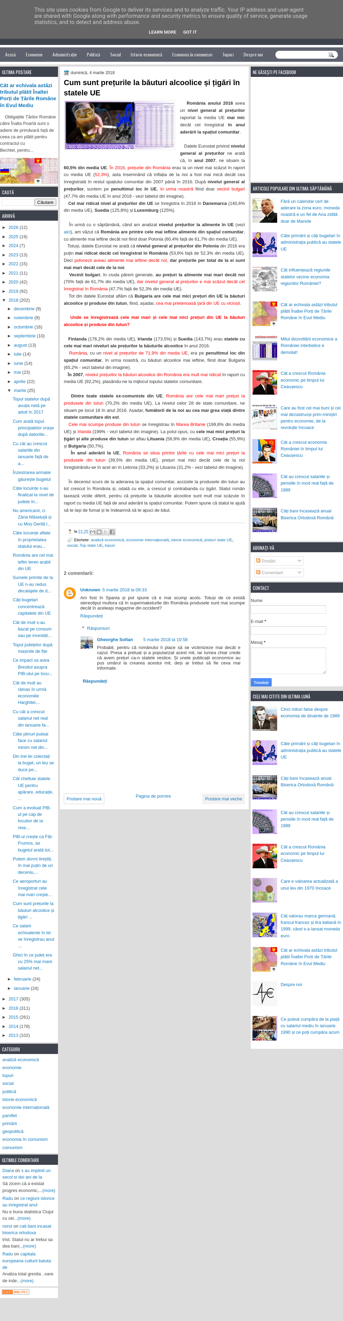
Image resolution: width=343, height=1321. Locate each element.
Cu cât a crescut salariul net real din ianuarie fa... (31, 718)
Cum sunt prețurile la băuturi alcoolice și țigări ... (33, 910)
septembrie (25, 335)
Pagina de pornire (153, 796)
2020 (14, 282)
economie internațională (147, 539)
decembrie (25, 308)
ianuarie (22, 988)
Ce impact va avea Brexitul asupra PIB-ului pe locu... (32, 667)
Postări (265, 561)
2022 (14, 263)
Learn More (162, 32)
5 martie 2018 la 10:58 (165, 639)
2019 (14, 291)
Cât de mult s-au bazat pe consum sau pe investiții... (32, 629)
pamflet (9, 1115)
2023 (14, 254)
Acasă (10, 54)
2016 (14, 1008)
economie (12, 1067)
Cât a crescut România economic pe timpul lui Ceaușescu (303, 380)
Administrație (64, 54)
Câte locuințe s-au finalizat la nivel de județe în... (33, 495)
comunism (12, 1147)
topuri (110, 545)
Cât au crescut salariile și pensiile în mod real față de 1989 (307, 483)
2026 (14, 227)
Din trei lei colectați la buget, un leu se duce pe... (33, 763)
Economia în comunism (192, 54)
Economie (34, 54)
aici (67, 231)
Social (115, 54)
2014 (14, 1026)
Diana (8, 1170)
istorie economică (186, 539)
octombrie (24, 326)
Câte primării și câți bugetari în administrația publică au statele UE (311, 242)
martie (20, 390)
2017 (14, 998)
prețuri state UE (218, 539)
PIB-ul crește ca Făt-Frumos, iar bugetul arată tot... (33, 843)
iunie (19, 363)
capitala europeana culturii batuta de (26, 1260)
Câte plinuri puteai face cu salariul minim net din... (30, 740)
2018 (14, 300)
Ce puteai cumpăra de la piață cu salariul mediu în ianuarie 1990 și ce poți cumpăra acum (310, 1026)
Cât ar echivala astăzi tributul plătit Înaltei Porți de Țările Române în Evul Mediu (309, 311)
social (72, 545)
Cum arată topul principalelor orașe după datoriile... (33, 428)
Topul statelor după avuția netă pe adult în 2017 (31, 405)
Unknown (90, 589)
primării (9, 1123)
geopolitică (12, 1131)
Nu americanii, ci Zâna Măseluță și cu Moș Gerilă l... (32, 517)
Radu (7, 1198)
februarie (23, 979)
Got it (190, 32)
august (21, 345)
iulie (18, 354)
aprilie (20, 381)
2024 (14, 245)
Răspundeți (91, 615)
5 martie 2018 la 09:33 (125, 589)
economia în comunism (25, 1139)
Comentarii (269, 572)
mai (18, 372)
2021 (14, 273)
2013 (14, 1035)
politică (9, 1091)
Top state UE (91, 545)
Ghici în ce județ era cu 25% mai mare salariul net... (32, 961)
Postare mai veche (223, 798)
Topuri (228, 54)
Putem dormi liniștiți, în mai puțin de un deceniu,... (33, 865)
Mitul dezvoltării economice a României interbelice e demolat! (309, 345)
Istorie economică (146, 54)
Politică (93, 54)
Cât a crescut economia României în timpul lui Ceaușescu (304, 449)
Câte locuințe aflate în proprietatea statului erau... (31, 539)
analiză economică (107, 539)
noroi (7, 1226)
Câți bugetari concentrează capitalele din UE (32, 606)
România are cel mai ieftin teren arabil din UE (33, 562)
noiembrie (24, 317)
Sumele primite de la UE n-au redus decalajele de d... (33, 584)
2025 (14, 236)
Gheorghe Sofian (115, 639)
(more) (49, 1190)
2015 (14, 1017)
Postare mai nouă (84, 798)
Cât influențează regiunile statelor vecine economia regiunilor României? (305, 276)
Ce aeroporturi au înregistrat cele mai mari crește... (32, 888)
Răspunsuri (98, 628)
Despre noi (253, 54)
